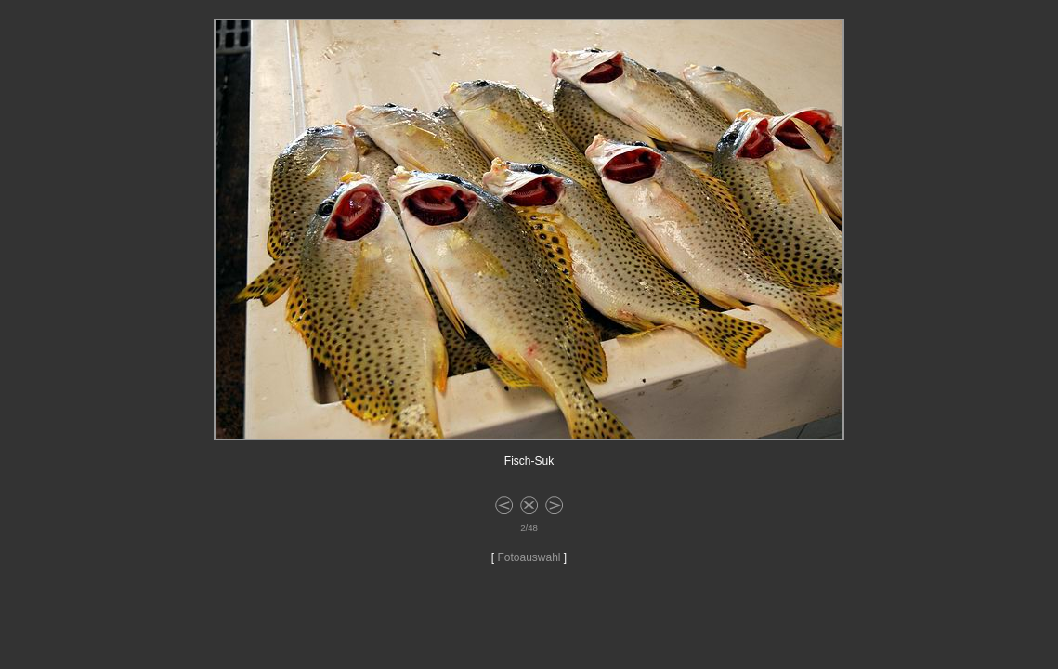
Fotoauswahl (528, 557)
